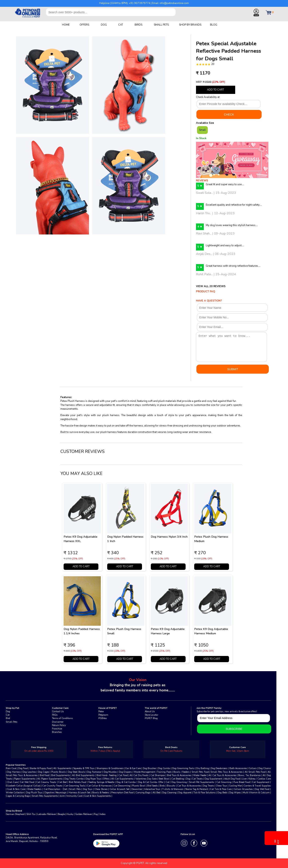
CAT (120, 25)
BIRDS (138, 25)
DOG (104, 25)
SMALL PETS (161, 25)
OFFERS (84, 25)
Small (202, 130)
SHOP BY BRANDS (190, 25)
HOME (66, 25)
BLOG (213, 25)
